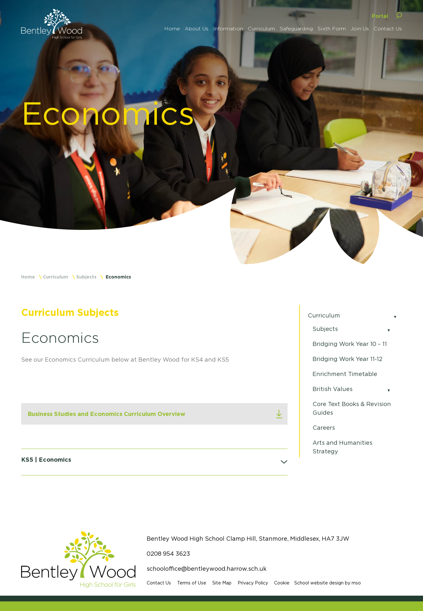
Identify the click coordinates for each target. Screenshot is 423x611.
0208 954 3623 (168, 554)
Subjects (86, 276)
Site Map (222, 582)
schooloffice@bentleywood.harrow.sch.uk (206, 569)
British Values (333, 389)
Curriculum (55, 276)
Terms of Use (191, 582)
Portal (380, 16)
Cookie (281, 582)
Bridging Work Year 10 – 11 (350, 344)
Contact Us (159, 582)
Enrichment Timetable (345, 374)
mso (356, 582)
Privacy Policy (253, 582)
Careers (324, 428)
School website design (319, 582)
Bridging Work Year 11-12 (347, 359)
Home (28, 276)
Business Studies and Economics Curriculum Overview (106, 414)
